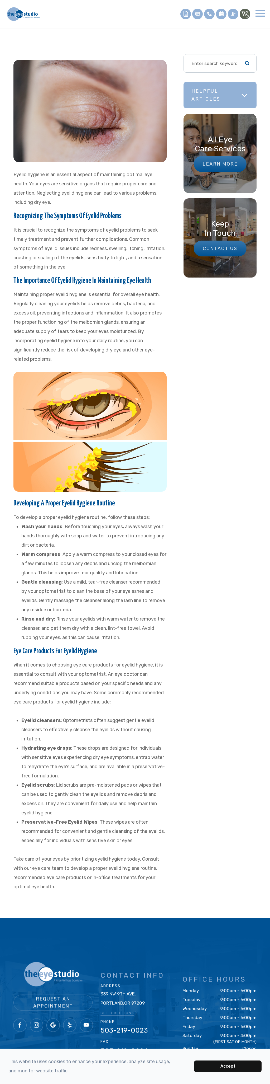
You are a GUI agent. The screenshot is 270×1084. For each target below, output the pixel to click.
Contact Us (220, 248)
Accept (227, 1066)
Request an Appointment (53, 1017)
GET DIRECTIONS (119, 1022)
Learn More (220, 164)
